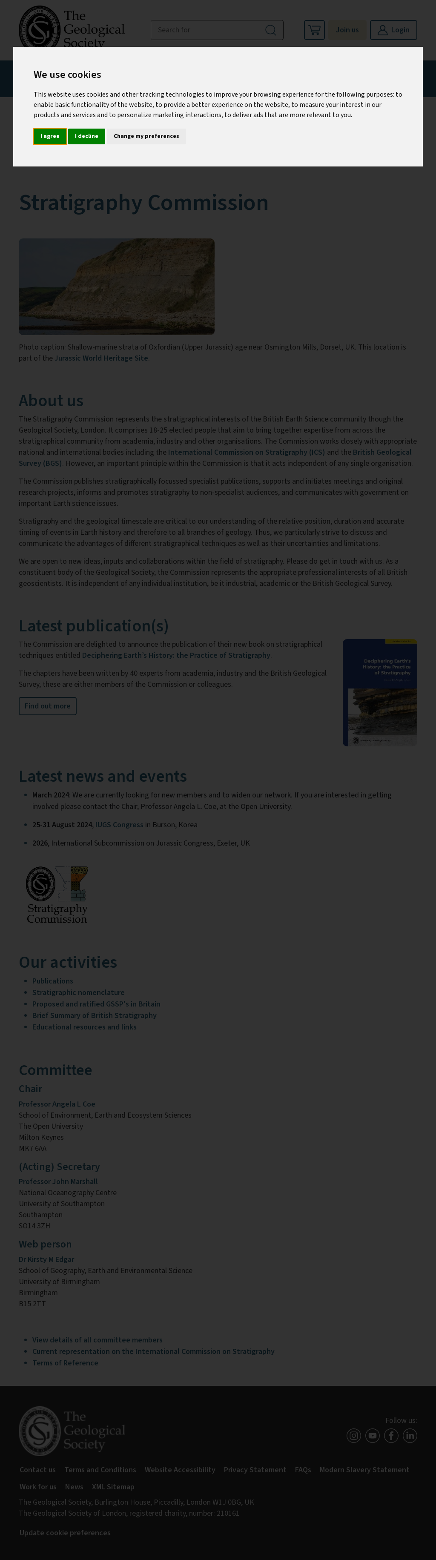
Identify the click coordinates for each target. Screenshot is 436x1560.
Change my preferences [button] (146, 136)
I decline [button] (86, 136)
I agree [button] (50, 136)
